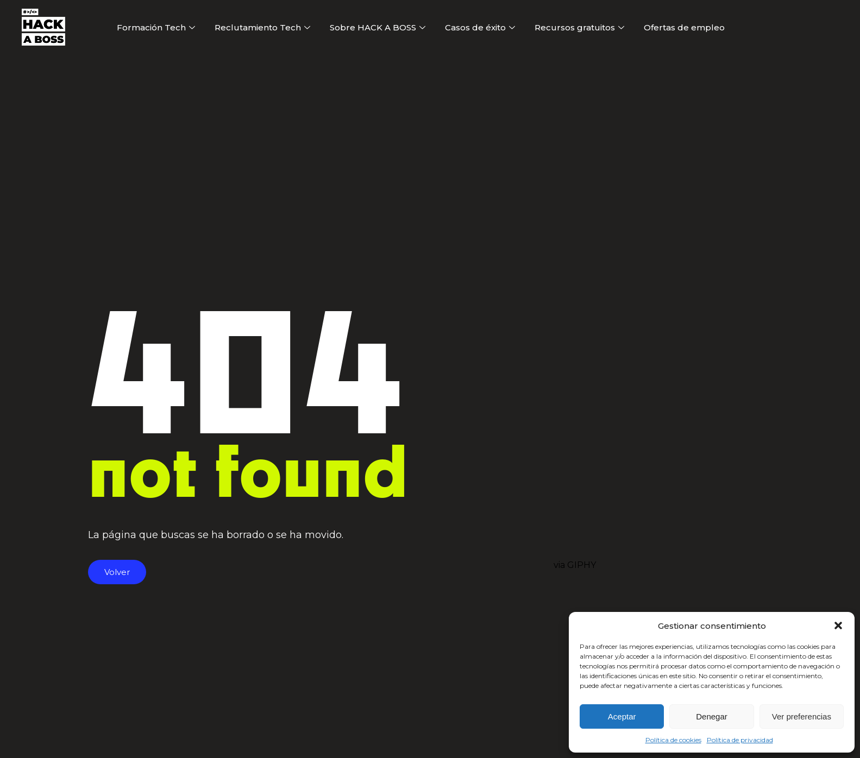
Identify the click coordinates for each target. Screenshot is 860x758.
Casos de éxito (480, 27)
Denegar (711, 716)
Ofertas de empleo (684, 27)
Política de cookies (673, 740)
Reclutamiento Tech (262, 27)
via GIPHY (575, 565)
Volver (117, 572)
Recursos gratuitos (579, 27)
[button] (838, 625)
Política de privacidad (740, 740)
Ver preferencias (801, 716)
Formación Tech (156, 27)
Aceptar (622, 716)
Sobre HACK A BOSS (377, 27)
